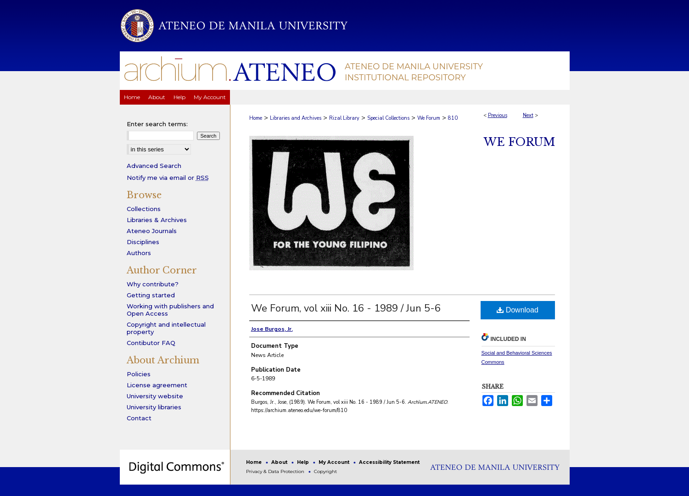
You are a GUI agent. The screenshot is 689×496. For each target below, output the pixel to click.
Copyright (325, 471)
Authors (139, 252)
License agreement (157, 385)
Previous (497, 115)
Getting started (151, 295)
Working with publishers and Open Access (170, 309)
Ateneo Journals (152, 230)
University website (155, 396)
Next (528, 115)
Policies (139, 374)
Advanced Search (154, 165)
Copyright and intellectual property (166, 328)
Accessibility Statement (389, 462)
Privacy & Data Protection (276, 471)
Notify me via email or (168, 177)
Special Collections (388, 118)
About (280, 462)
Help (303, 462)
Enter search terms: (157, 124)
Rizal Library (344, 118)
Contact (139, 418)
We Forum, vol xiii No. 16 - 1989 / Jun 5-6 (346, 308)
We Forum (428, 118)
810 (453, 118)
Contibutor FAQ (151, 342)
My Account (335, 462)
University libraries (154, 407)
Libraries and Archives (295, 118)
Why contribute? (153, 284)
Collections (144, 208)
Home (255, 118)
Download (517, 310)
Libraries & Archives (157, 219)
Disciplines (143, 241)
